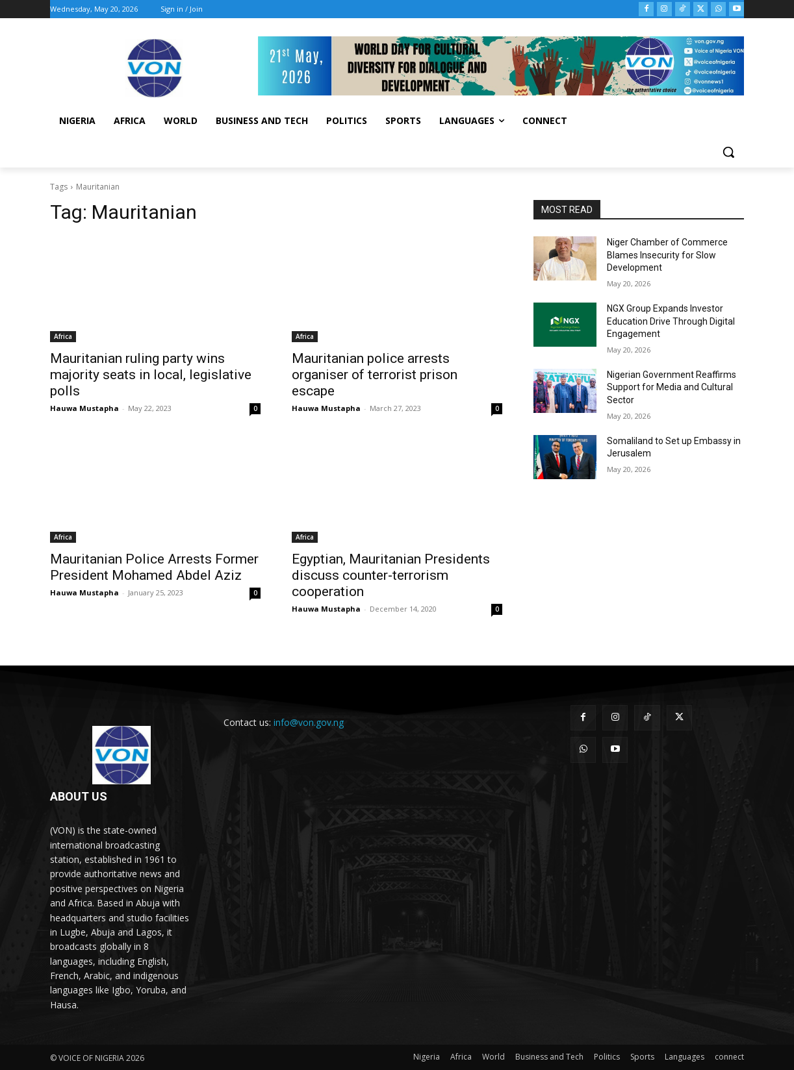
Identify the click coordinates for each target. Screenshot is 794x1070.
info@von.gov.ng (309, 722)
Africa (63, 336)
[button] (728, 152)
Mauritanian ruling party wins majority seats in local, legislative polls (150, 375)
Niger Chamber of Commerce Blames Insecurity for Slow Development (667, 255)
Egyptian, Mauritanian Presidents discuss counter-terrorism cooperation (391, 575)
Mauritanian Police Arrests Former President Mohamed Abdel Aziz (154, 567)
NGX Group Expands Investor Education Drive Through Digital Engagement (671, 321)
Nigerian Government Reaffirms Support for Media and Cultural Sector (671, 387)
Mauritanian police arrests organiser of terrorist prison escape (374, 375)
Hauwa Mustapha (84, 408)
